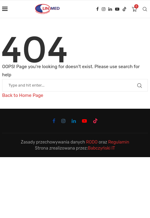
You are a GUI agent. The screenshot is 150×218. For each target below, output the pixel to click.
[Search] (145, 9)
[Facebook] (97, 9)
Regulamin (118, 142)
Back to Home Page (22, 95)
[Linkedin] (110, 9)
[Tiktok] (124, 9)
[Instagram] (103, 9)
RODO (92, 142)
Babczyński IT (101, 148)
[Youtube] (117, 9)
